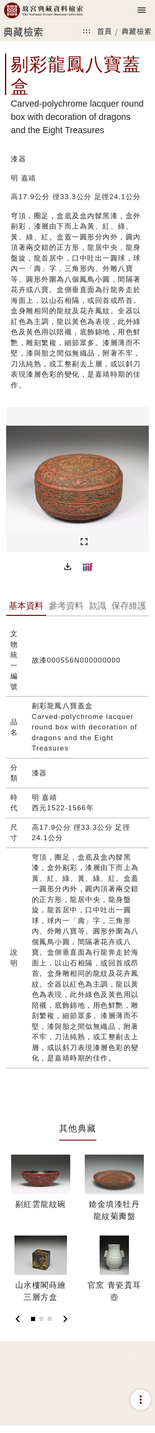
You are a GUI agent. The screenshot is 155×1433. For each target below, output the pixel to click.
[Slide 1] (33, 1319)
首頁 (104, 31)
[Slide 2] (41, 1319)
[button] (68, 567)
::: (87, 30)
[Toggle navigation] (141, 10)
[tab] (26, 606)
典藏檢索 (137, 31)
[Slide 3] (50, 1319)
